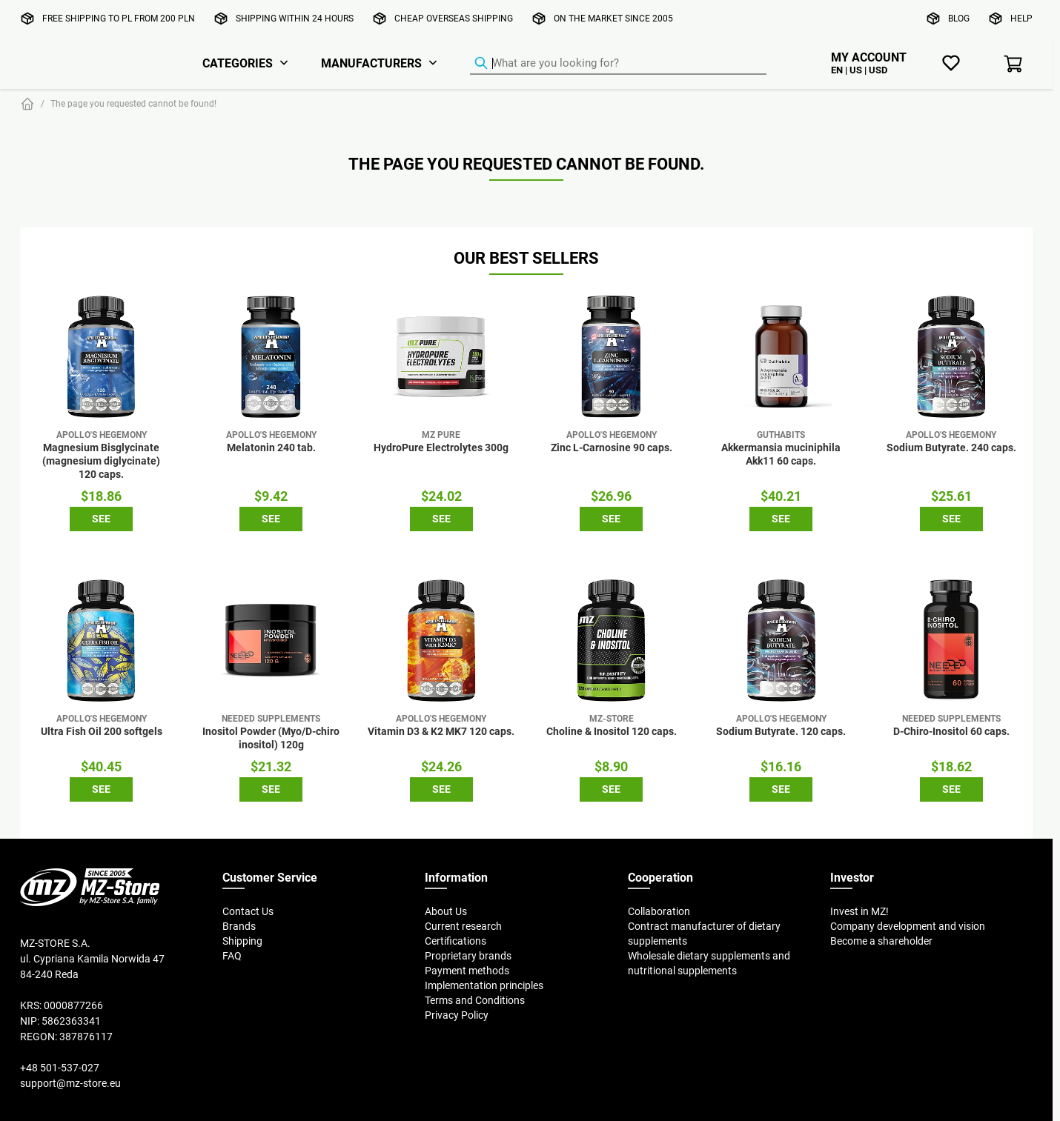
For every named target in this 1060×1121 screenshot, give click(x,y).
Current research (463, 926)
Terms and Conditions (475, 1000)
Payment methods (467, 970)
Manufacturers (371, 63)
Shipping (242, 941)
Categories (237, 63)
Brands (239, 926)
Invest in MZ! (859, 911)
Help (1021, 18)
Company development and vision (907, 926)
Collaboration (659, 911)
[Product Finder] (618, 64)
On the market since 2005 (613, 18)
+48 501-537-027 (59, 1067)
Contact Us (248, 911)
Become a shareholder (881, 941)
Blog (959, 18)
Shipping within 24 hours (295, 18)
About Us (446, 911)
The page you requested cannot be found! (133, 103)
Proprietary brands (468, 956)
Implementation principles (484, 985)
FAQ (232, 956)
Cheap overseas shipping (453, 18)
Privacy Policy (456, 1015)
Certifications (455, 941)
